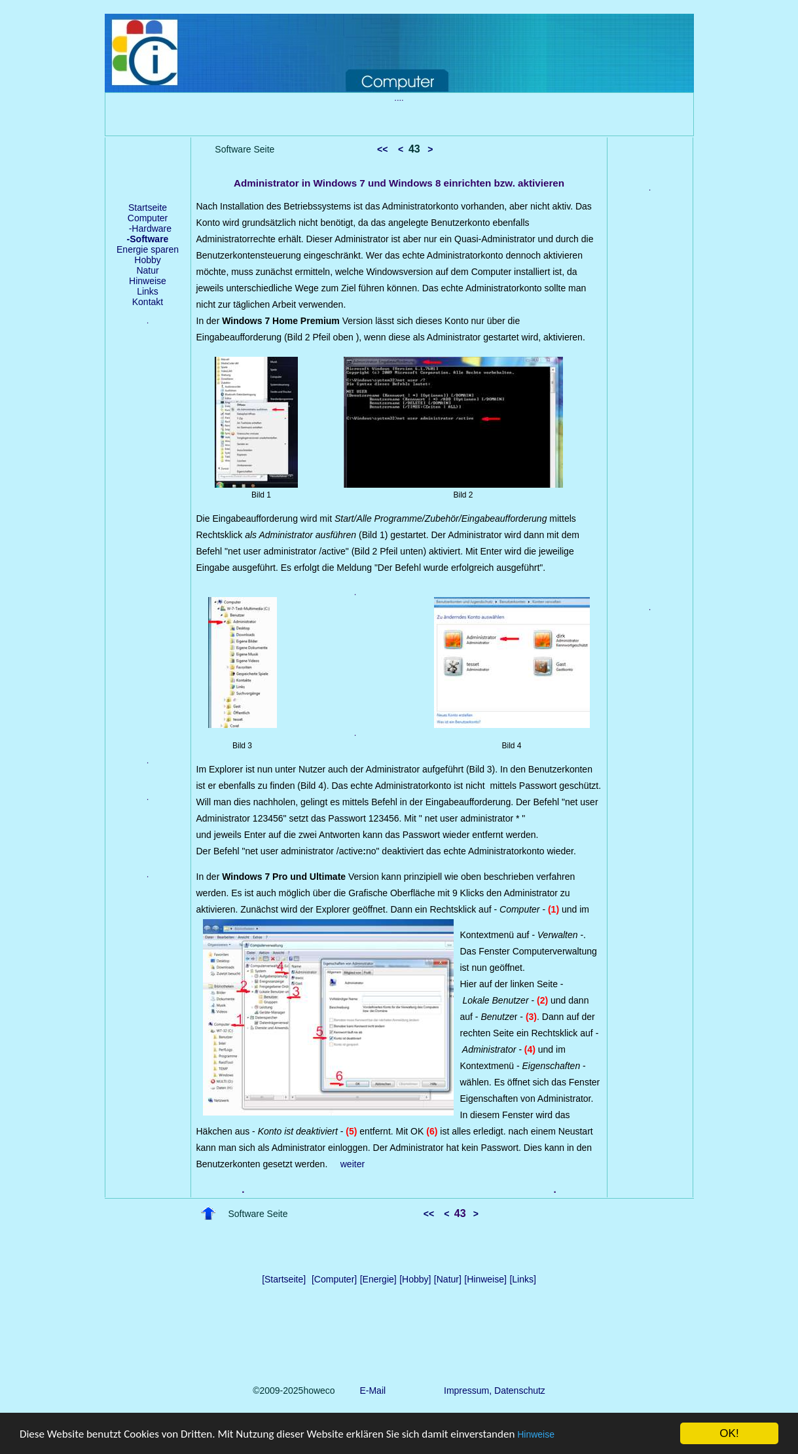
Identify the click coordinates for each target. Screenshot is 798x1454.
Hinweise (535, 1434)
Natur (147, 270)
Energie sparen (148, 249)
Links (147, 291)
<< (382, 149)
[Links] (522, 1279)
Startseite (147, 207)
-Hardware (148, 228)
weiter (352, 1164)
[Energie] (378, 1279)
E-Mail (370, 1390)
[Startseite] (284, 1279)
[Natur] (448, 1279)
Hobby (147, 260)
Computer (148, 218)
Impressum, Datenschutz (494, 1390)
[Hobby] (415, 1279)
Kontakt (147, 302)
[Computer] (334, 1279)
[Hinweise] (485, 1279)
